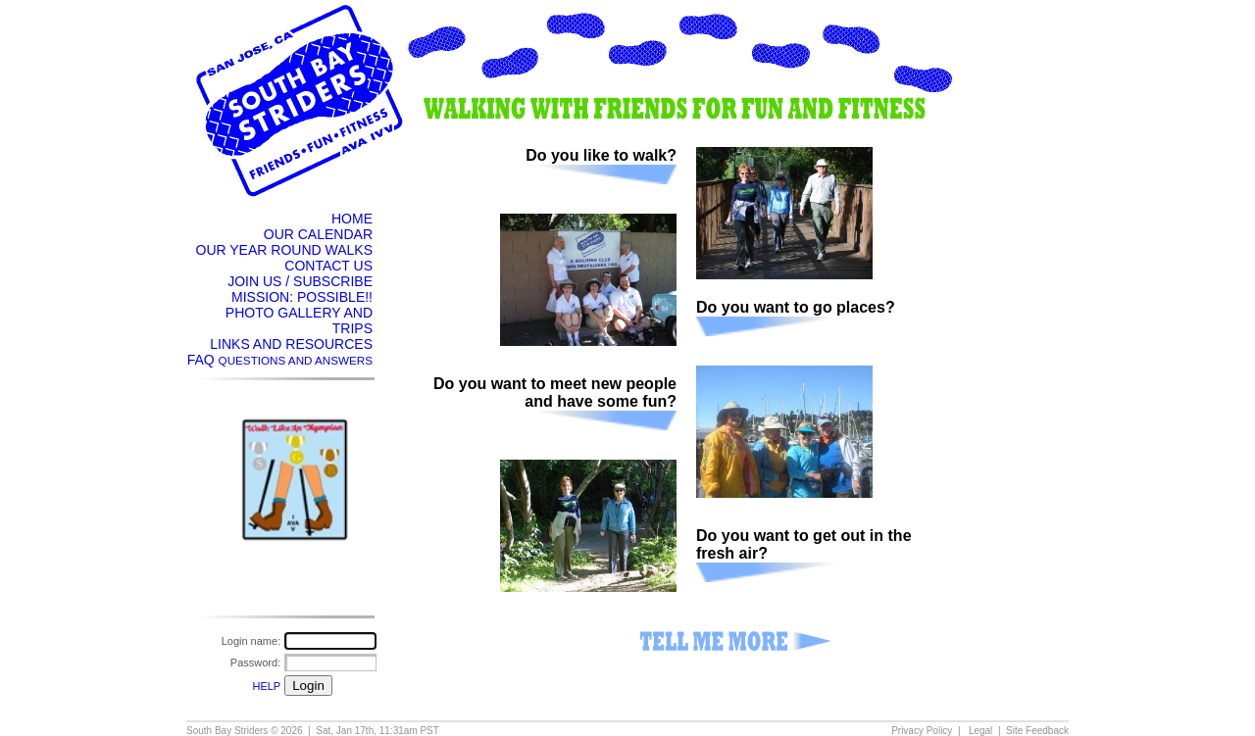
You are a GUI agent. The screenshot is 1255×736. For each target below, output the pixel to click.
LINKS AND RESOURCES (291, 344)
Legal (980, 730)
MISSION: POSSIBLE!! (302, 297)
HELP (266, 686)
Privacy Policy (921, 730)
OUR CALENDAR (318, 234)
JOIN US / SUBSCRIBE (300, 281)
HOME (352, 218)
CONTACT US (328, 265)
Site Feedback (1037, 730)
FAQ (280, 360)
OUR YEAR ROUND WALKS (284, 250)
